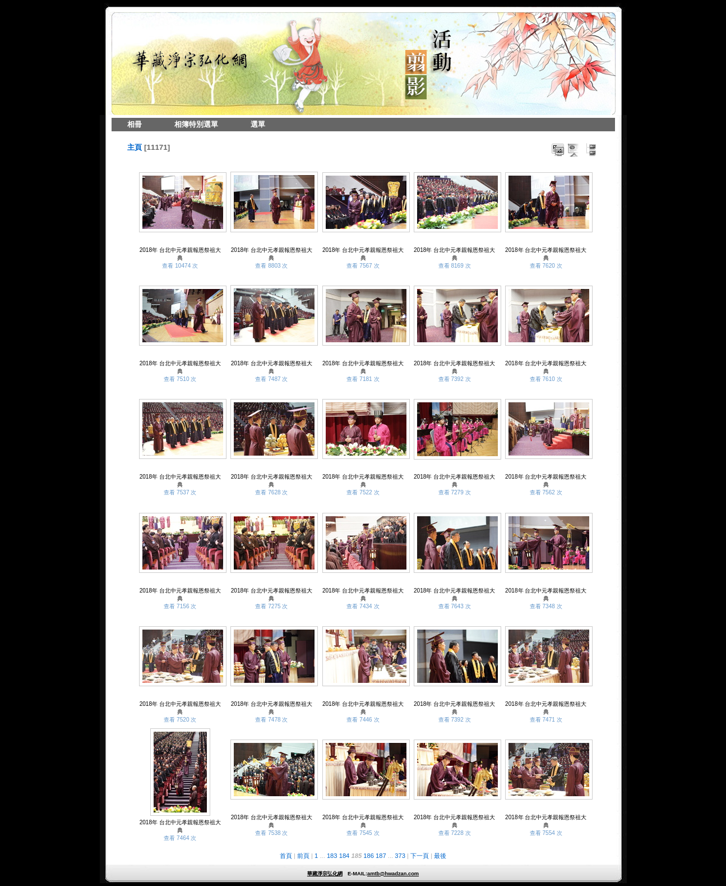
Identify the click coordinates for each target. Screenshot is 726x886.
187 (381, 855)
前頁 (303, 855)
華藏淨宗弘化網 (325, 873)
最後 (440, 855)
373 (400, 855)
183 (332, 855)
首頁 (286, 855)
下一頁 (419, 855)
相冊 (134, 124)
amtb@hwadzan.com (393, 873)
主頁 (134, 147)
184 (344, 855)
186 (368, 855)
